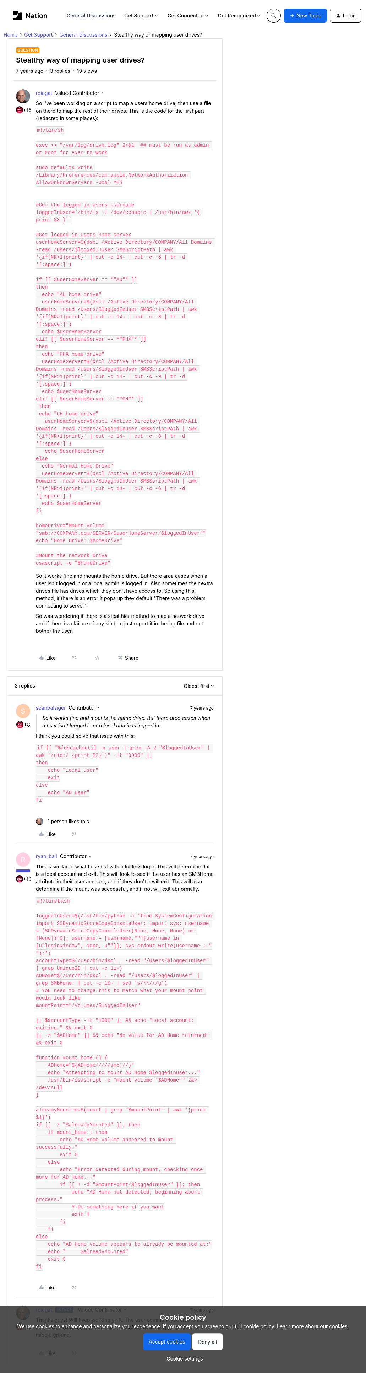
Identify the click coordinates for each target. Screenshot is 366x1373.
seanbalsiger (51, 708)
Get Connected (188, 15)
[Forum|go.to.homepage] (30, 15)
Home (10, 35)
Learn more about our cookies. (313, 1326)
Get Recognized (240, 15)
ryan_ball (46, 856)
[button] (305, 16)
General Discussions (91, 15)
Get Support (141, 15)
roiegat (44, 93)
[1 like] (62, 821)
